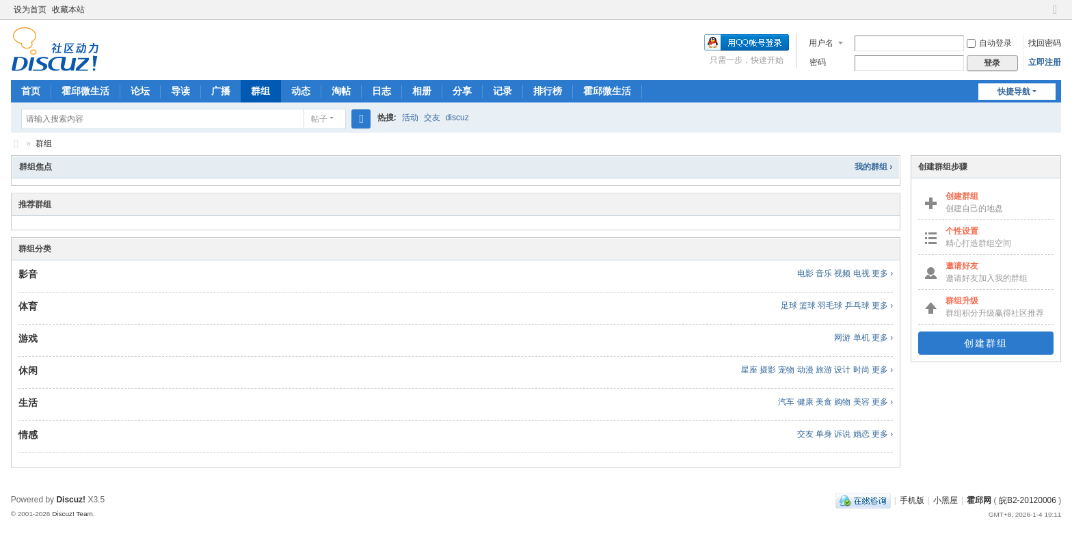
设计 (842, 370)
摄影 (768, 370)
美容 (861, 402)
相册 (421, 90)
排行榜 (547, 90)
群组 (260, 90)
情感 (28, 434)
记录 (502, 90)
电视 (861, 273)
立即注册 (1044, 62)
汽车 (786, 402)
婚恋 (861, 434)
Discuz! (70, 499)
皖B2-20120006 (1027, 500)
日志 (381, 90)
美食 (824, 402)
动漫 (805, 370)
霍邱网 (16, 144)
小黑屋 (945, 500)
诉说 (842, 434)
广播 (220, 90)
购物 (842, 402)
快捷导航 (1013, 91)
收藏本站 (68, 9)
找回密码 (1044, 43)
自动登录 (989, 43)
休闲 (28, 370)
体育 (28, 306)
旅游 (824, 370)
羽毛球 (830, 305)
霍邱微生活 (85, 90)
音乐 (824, 273)
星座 (749, 370)
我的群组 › (873, 167)
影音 (28, 274)
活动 (410, 117)
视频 (842, 273)
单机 (861, 337)
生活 (28, 402)
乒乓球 (857, 305)
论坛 (140, 90)
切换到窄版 (1055, 15)
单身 (824, 434)
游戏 (28, 338)
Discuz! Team (72, 513)
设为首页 (30, 9)
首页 (30, 90)
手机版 (912, 500)
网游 (842, 337)
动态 (300, 90)
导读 (180, 90)
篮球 (807, 305)
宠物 (786, 370)
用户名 (821, 43)
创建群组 (986, 343)
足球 (789, 305)
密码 (817, 62)
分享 (462, 90)
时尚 (861, 370)
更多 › (882, 273)
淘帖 (341, 90)
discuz (457, 117)
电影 (805, 273)
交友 (432, 117)
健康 (805, 402)
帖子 (319, 119)
